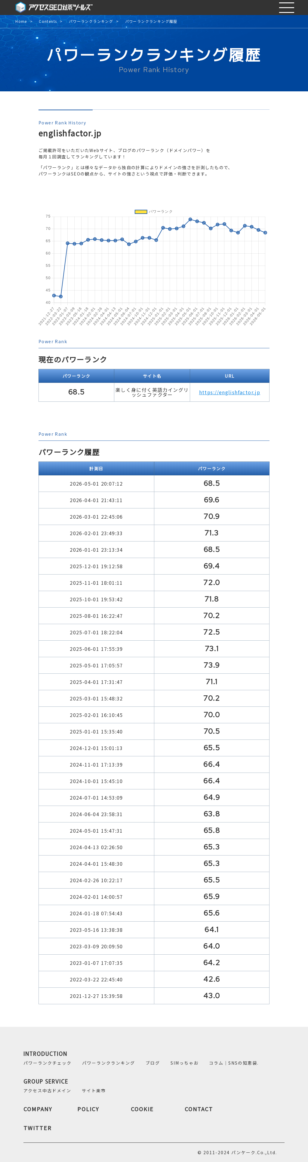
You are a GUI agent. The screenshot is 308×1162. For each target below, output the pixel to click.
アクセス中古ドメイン (47, 1090)
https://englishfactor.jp (229, 392)
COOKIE (142, 1109)
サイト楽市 (94, 1090)
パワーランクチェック (47, 1063)
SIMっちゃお (185, 1063)
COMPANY (37, 1109)
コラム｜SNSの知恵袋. (234, 1063)
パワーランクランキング (91, 21)
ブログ (153, 1063)
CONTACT (199, 1109)
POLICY (88, 1109)
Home (21, 21)
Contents (48, 21)
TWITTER (37, 1128)
